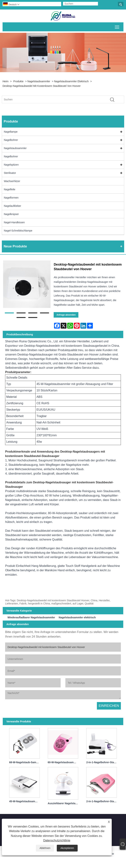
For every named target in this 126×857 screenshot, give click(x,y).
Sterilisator (10, 172)
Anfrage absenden (66, 315)
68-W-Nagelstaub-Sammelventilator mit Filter (25, 762)
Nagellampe (11, 131)
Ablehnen (45, 848)
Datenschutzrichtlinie (56, 840)
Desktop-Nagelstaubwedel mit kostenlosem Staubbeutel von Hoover (42, 85)
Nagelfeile (9, 189)
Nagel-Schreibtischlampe (18, 230)
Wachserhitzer (12, 181)
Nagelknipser (11, 214)
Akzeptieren (67, 848)
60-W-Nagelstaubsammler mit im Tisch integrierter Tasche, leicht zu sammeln (64, 762)
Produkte (18, 81)
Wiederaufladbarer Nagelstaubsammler (31, 617)
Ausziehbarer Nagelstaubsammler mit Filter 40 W (64, 803)
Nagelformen (11, 197)
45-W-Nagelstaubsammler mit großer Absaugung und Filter (25, 801)
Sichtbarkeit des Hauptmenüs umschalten (117, 26)
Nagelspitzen (11, 164)
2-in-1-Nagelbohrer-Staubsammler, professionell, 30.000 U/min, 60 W (102, 762)
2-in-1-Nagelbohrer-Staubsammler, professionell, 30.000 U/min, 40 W (102, 801)
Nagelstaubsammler (38, 81)
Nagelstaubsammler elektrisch (71, 81)
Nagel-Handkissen (14, 222)
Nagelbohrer (11, 139)
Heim (6, 81)
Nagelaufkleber (12, 205)
